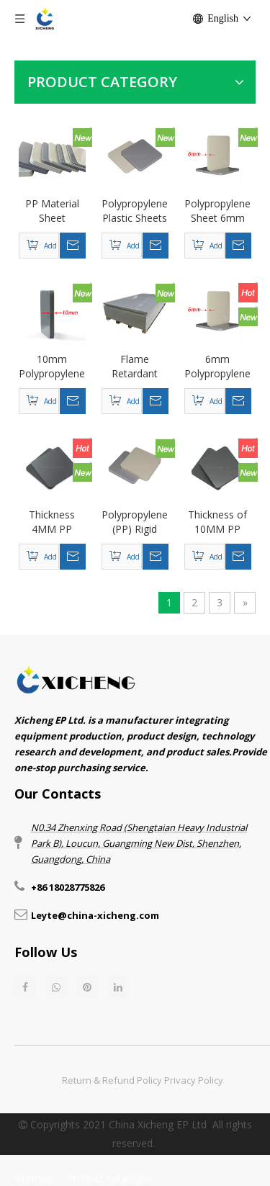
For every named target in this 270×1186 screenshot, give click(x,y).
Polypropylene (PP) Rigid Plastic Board (135, 522)
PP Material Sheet (52, 211)
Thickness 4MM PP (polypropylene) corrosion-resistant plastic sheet (52, 522)
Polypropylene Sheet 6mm (217, 211)
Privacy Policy (193, 1080)
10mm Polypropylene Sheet (52, 366)
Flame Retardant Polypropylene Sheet (135, 366)
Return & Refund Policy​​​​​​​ (112, 1080)
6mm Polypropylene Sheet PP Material (217, 366)
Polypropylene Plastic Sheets (135, 211)
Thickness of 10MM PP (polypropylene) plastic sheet (217, 522)
